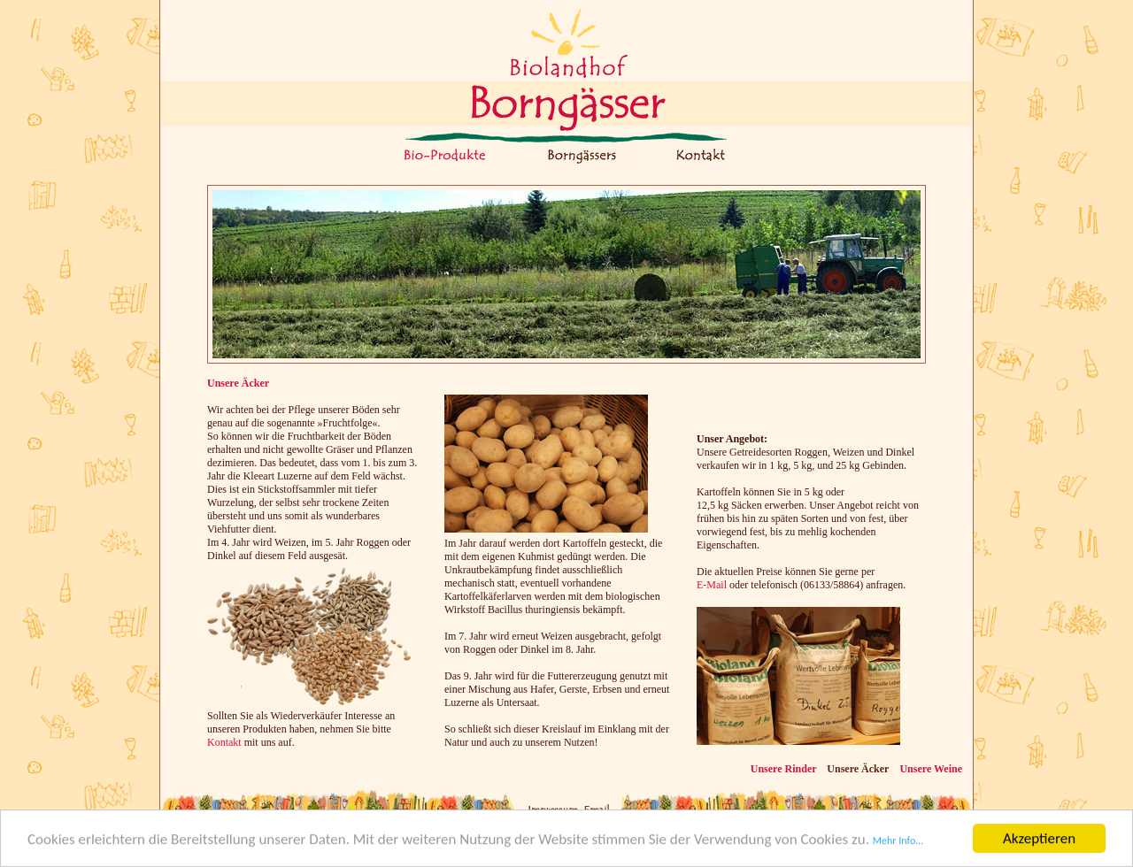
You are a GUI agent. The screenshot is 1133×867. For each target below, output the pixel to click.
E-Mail (712, 585)
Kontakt (224, 742)
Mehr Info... (898, 841)
